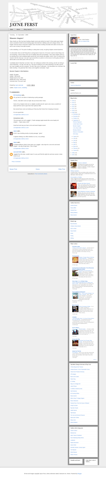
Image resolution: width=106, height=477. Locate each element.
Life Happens (75, 352)
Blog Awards (28, 29)
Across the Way (76, 339)
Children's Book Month (76, 226)
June (74, 140)
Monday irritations (77, 130)
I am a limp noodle (77, 128)
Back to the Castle (75, 376)
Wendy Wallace (74, 212)
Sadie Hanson (74, 410)
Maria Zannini (74, 215)
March (74, 146)
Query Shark (73, 445)
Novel (72, 233)
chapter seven (17, 87)
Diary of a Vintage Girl (75, 383)
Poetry (72, 235)
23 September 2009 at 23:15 (21, 158)
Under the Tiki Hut (76, 351)
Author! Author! (74, 430)
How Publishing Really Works (77, 437)
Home (11, 29)
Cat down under (76, 246)
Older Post (61, 169)
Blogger (80, 473)
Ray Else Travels (74, 408)
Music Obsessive (74, 400)
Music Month (73, 231)
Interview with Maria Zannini (83, 183)
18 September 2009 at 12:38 (21, 127)
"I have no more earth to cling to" (79, 247)
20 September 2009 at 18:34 (21, 139)
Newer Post (13, 169)
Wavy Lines (73, 420)
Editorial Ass (73, 433)
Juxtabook (73, 440)
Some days (75, 133)
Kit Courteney (17, 95)
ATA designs (73, 374)
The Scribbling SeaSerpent (78, 291)
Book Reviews (74, 223)
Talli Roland (73, 412)
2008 (73, 152)
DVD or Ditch (73, 228)
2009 (73, 112)
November (75, 116)
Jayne (15, 131)
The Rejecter (73, 449)
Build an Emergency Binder (85, 306)
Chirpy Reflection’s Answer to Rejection (86, 191)
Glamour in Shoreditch (78, 132)
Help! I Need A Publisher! (76, 435)
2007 (73, 154)
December (75, 114)
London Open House (77, 124)
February (75, 148)
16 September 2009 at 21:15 (21, 114)
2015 (73, 100)
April (74, 144)
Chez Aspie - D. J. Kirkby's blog (79, 281)
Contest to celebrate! (82, 163)
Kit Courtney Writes (75, 393)
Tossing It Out (75, 256)
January (75, 150)
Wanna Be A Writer (75, 417)
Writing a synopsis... (75, 171)
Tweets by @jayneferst (76, 85)
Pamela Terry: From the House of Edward (80, 403)
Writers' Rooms (74, 454)
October (75, 118)
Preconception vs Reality (76, 177)
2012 (73, 106)
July (74, 138)
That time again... (82, 329)
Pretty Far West (74, 405)
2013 (73, 104)
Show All (94, 359)
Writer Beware (74, 452)
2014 (73, 102)
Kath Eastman (74, 391)
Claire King (73, 379)
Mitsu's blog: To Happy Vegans (77, 398)
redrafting (24, 87)
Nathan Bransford (74, 442)
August (75, 136)
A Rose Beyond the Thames (77, 367)
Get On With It (75, 327)
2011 (73, 108)
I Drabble (74, 317)
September (75, 120)
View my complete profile (83, 41)
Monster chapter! (77, 126)
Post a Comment (16, 161)
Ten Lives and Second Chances (78, 415)
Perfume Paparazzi (77, 122)
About (18, 29)
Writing (72, 238)
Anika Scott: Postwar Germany (77, 371)
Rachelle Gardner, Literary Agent (78, 447)
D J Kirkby (73, 381)
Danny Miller (73, 207)
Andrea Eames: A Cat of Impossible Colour (80, 369)
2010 (73, 110)
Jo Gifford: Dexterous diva (76, 388)
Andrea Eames (74, 205)
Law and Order (18, 152)
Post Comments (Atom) (41, 173)
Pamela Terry (73, 210)
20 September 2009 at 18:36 (21, 148)
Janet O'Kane (74, 386)
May (74, 142)
